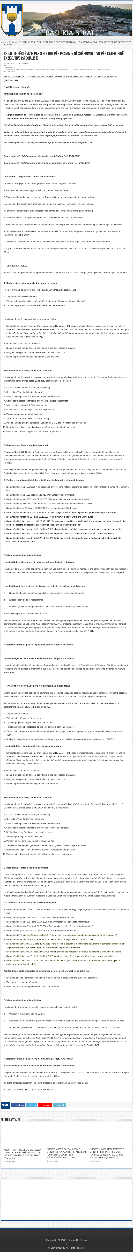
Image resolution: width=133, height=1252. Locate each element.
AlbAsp (83, 1240)
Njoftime (13, 42)
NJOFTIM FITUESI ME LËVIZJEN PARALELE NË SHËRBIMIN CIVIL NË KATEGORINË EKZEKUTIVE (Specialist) (23, 1153)
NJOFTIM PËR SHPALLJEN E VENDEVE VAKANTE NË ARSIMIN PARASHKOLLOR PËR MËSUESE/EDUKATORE (66, 1153)
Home (3, 42)
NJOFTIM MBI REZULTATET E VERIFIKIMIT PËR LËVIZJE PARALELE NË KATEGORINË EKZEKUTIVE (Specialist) (107, 1153)
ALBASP (62, 1240)
